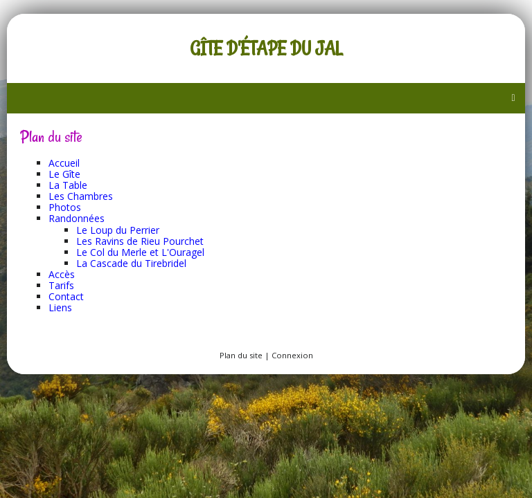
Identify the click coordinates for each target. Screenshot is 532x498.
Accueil (64, 162)
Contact (66, 296)
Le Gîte (64, 174)
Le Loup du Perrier (117, 230)
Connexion (292, 355)
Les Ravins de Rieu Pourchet (140, 241)
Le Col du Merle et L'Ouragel (140, 252)
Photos (64, 207)
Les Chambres (80, 196)
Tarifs (61, 285)
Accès (61, 274)
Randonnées (76, 218)
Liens (60, 307)
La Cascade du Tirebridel (131, 263)
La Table (67, 185)
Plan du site (241, 355)
